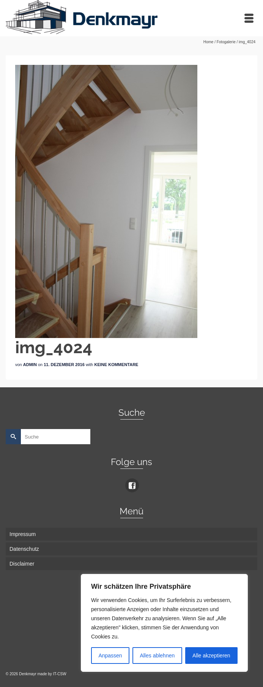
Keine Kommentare (116, 364)
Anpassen (110, 655)
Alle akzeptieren (211, 655)
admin (30, 364)
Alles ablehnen (157, 655)
